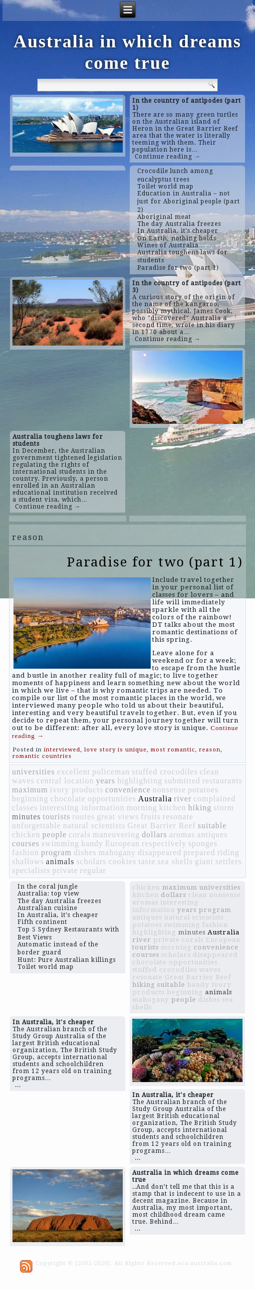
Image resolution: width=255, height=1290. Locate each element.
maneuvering (116, 834)
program (56, 852)
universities (33, 771)
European (122, 843)
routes (83, 816)
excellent (73, 771)
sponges (203, 843)
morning (142, 807)
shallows (28, 861)
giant (204, 861)
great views (118, 816)
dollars (154, 834)
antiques (212, 834)
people (54, 834)
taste (146, 861)
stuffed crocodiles (165, 771)
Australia (155, 798)
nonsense (169, 789)
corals (80, 834)
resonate (178, 816)
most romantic (173, 749)
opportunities (111, 798)
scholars (91, 861)
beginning (30, 798)
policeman (111, 771)
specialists (31, 870)
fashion (25, 852)
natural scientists (94, 825)
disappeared (159, 852)
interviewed (62, 749)
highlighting (139, 780)
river (183, 798)
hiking (200, 807)
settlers (228, 861)
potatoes (203, 789)
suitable (212, 825)
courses (25, 843)
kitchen (172, 807)
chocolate (67, 798)
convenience (128, 789)
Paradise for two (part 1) (155, 561)
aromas (182, 834)
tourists (56, 816)
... (18, 1085)
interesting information (82, 807)
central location (65, 780)
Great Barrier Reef (161, 825)
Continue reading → (168, 156)
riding (228, 852)
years (105, 780)
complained (215, 798)
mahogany (117, 852)
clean (209, 771)
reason (210, 749)
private (65, 870)
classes (24, 807)
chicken (26, 834)
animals (60, 861)
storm (224, 807)
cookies (122, 861)
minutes (26, 816)
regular (93, 870)
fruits (151, 816)
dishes (84, 852)
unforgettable (36, 825)
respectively (164, 843)
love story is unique (115, 749)
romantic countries (42, 756)
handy (92, 843)
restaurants (222, 780)
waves (23, 780)
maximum (30, 789)
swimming (60, 843)
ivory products (76, 789)
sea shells (175, 861)
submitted (182, 780)
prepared (199, 852)
